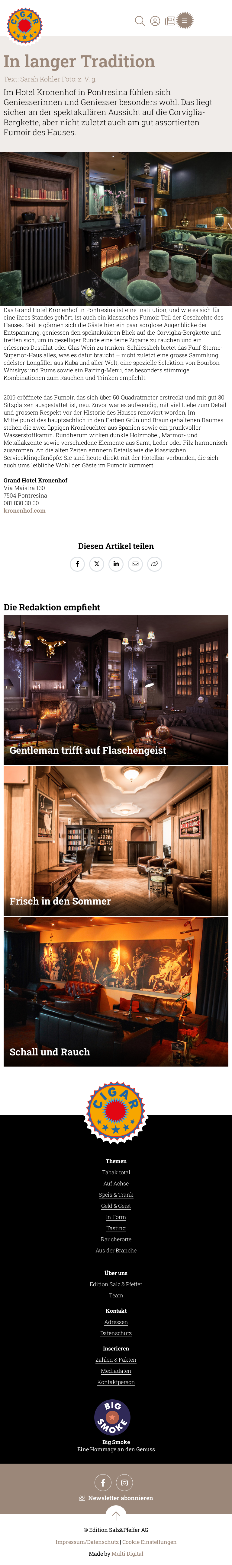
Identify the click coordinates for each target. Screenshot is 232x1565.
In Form (116, 1216)
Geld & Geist (116, 1205)
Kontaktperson (116, 1381)
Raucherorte (116, 1239)
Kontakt (116, 1310)
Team (116, 1295)
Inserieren (116, 1348)
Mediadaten (116, 1370)
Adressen (116, 1321)
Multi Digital (127, 1553)
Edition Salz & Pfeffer (116, 1284)
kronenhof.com (25, 510)
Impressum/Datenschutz (87, 1541)
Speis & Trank (116, 1194)
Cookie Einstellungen (149, 1541)
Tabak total (116, 1172)
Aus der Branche (116, 1250)
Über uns (116, 1273)
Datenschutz (116, 1333)
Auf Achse (116, 1183)
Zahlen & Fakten (116, 1359)
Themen (116, 1161)
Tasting (116, 1228)
